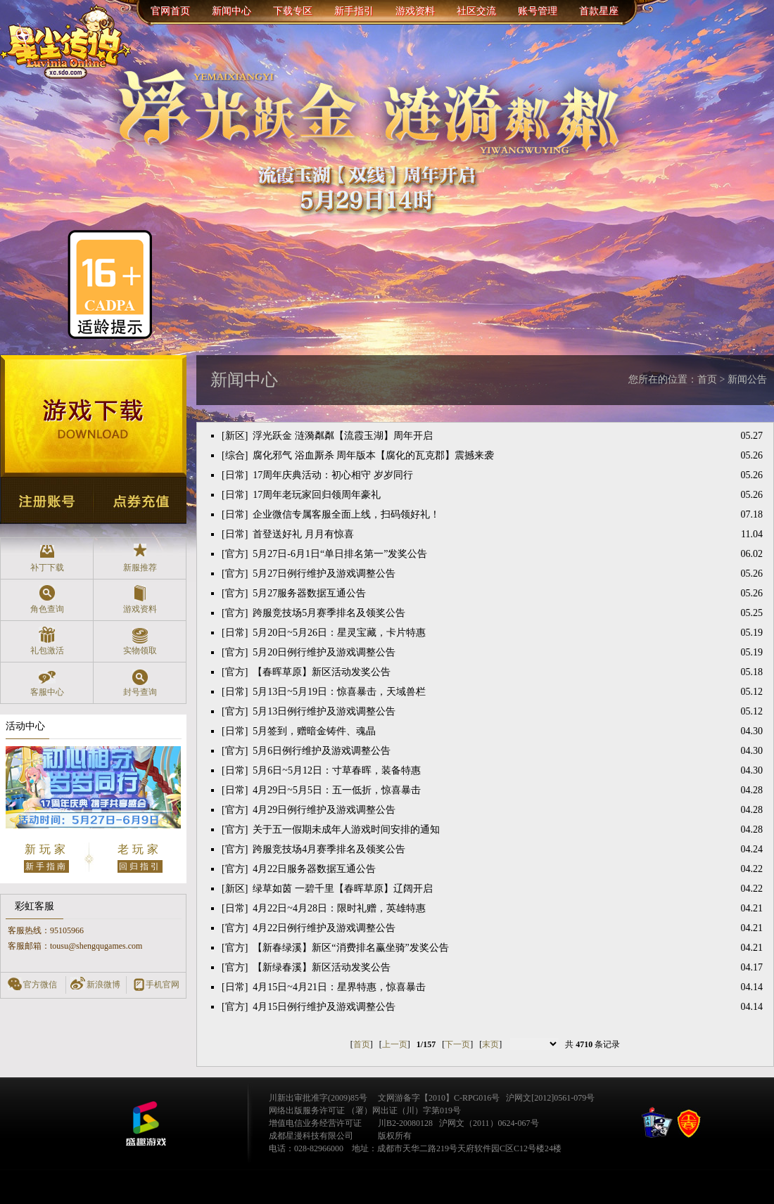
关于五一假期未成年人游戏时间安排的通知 (346, 829)
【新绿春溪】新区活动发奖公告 (322, 967)
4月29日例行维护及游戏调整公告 (324, 810)
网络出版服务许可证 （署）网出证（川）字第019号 (365, 1110)
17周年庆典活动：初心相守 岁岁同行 (333, 475)
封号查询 (140, 682)
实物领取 (140, 641)
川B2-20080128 (405, 1123)
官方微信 (40, 985)
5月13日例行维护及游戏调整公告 (324, 711)
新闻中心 (231, 11)
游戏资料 (415, 11)
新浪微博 (103, 985)
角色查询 (47, 599)
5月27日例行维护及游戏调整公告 (324, 573)
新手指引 (354, 11)
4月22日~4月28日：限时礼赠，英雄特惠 (339, 908)
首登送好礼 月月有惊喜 (303, 534)
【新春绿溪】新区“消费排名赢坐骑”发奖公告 (350, 947)
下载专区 (292, 11)
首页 (361, 1044)
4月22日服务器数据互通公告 (314, 869)
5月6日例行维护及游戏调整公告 (322, 750)
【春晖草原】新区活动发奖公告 (322, 672)
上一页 (394, 1044)
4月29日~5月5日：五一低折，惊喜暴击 (337, 790)
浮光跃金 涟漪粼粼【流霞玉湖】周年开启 (343, 435)
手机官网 (162, 985)
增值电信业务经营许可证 (315, 1123)
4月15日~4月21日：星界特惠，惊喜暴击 (339, 987)
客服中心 (47, 682)
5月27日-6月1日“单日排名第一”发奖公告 (340, 554)
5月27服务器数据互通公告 (309, 593)
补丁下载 (47, 558)
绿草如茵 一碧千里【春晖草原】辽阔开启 (343, 888)
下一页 (457, 1044)
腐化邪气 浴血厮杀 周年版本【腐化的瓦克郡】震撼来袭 (373, 455)
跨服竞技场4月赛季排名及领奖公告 (329, 849)
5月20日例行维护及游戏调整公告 (324, 652)
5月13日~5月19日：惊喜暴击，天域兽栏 (339, 691)
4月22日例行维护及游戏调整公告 (324, 928)
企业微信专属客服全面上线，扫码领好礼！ (346, 514)
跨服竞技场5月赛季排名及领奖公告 (329, 613)
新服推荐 (140, 558)
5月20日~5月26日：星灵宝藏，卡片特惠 (339, 632)
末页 (490, 1044)
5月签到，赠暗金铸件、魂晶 (314, 731)
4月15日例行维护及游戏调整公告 (324, 1006)
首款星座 (598, 11)
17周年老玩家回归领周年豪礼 (317, 494)
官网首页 (170, 11)
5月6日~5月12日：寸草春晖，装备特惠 (337, 770)
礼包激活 (47, 641)
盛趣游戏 (145, 1124)
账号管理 (537, 11)
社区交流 (476, 11)
